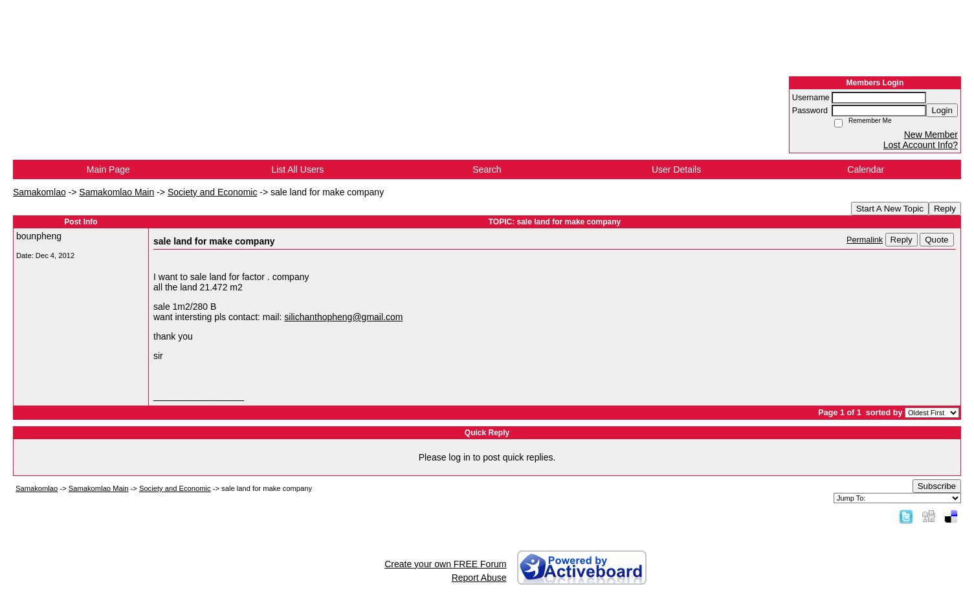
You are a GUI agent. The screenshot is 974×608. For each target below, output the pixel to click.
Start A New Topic (890, 208)
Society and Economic (213, 192)
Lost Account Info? (920, 145)
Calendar (865, 169)
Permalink (865, 239)
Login (942, 110)
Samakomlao (39, 192)
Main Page (108, 169)
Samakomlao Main (116, 192)
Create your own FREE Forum (445, 564)
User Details (676, 169)
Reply (945, 208)
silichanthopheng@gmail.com (343, 317)
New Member (931, 134)
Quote (936, 239)
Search (486, 169)
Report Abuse (479, 577)
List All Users (297, 169)
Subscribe (937, 486)
